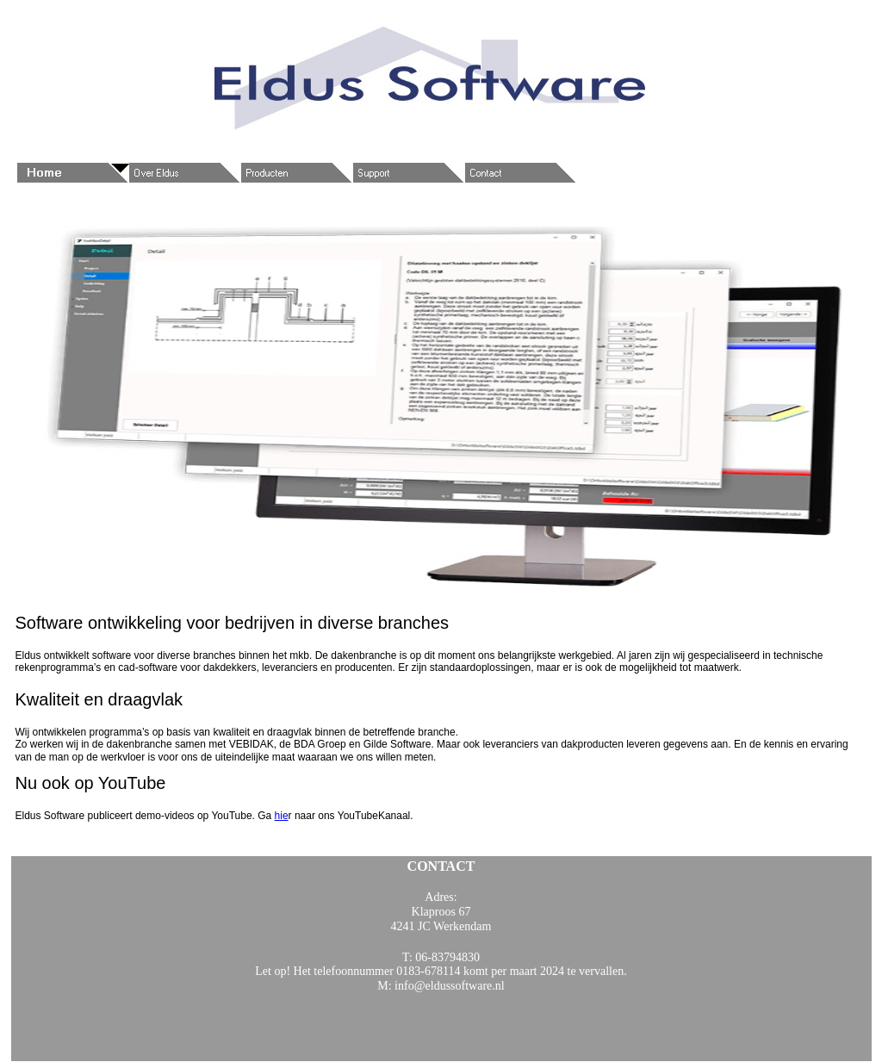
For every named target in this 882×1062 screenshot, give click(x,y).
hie (282, 816)
